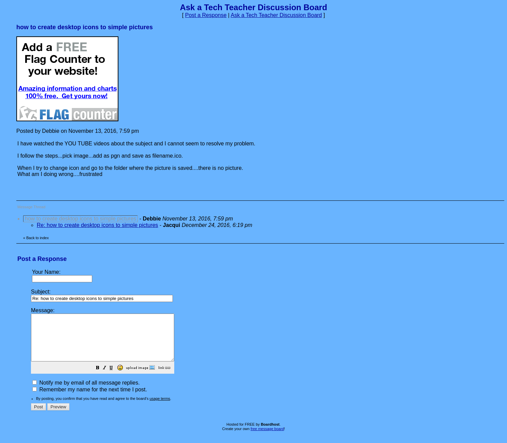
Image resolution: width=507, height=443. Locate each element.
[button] (114, 377)
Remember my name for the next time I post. (89, 399)
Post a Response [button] (206, 15)
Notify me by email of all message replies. (86, 392)
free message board (267, 438)
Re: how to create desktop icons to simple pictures (97, 225)
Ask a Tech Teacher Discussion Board (276, 15)
